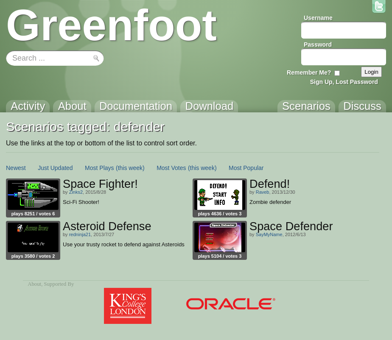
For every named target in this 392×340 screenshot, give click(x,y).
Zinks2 (76, 192)
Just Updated (55, 167)
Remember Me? (309, 72)
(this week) (130, 167)
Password (318, 44)
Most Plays (99, 167)
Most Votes (171, 167)
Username (318, 17)
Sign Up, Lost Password (344, 81)
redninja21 (80, 234)
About (34, 284)
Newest (16, 167)
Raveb (262, 192)
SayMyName (269, 234)
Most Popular (246, 167)
